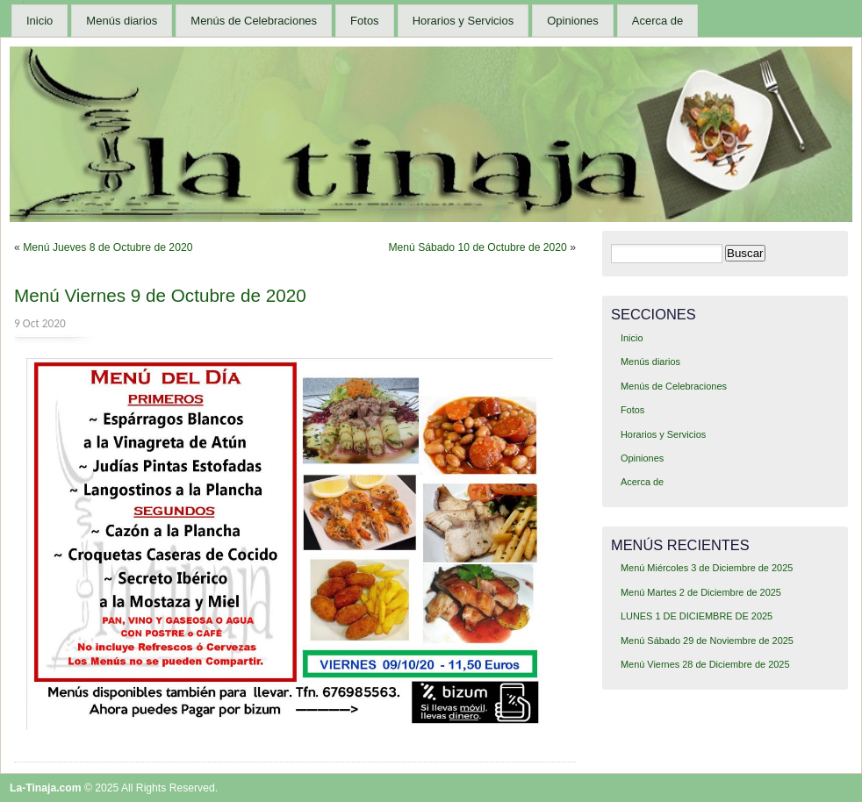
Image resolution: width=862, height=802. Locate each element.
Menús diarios (121, 20)
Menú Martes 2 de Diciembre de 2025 (701, 592)
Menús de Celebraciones (253, 20)
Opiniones (573, 20)
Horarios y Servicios (463, 20)
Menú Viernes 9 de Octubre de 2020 (160, 295)
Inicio (39, 20)
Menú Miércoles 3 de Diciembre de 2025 (707, 567)
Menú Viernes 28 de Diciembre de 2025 (705, 664)
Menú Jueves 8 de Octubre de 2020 (107, 247)
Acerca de (658, 20)
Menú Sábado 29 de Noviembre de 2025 (707, 640)
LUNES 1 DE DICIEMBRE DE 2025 (696, 616)
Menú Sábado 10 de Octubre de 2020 (477, 247)
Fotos (364, 20)
